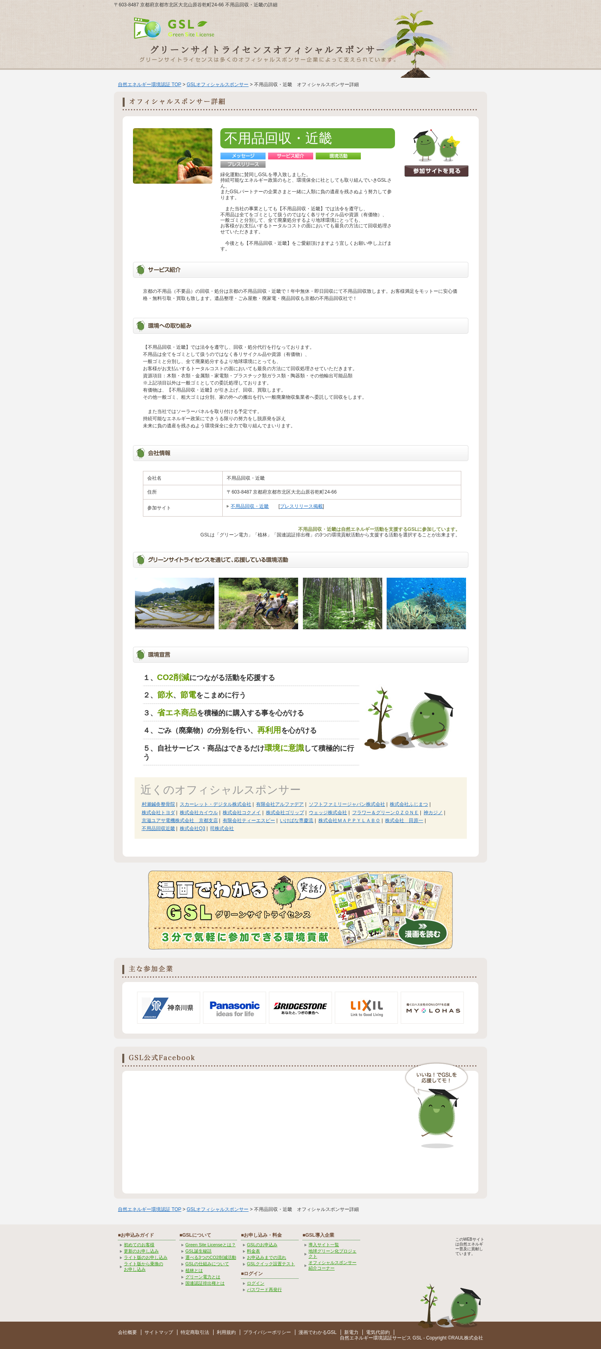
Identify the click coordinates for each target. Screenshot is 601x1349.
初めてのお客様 (139, 1244)
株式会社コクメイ (242, 812)
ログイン (255, 1283)
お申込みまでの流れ (266, 1257)
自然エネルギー (356, 1338)
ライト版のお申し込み (146, 1257)
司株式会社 (222, 828)
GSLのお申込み (262, 1244)
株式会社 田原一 (404, 820)
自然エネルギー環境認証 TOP (149, 84)
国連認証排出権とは (205, 1283)
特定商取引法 (195, 1332)
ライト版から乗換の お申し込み (143, 1266)
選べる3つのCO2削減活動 (210, 1257)
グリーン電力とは (202, 1276)
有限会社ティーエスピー (249, 820)
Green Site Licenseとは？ (210, 1244)
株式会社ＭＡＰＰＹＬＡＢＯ (349, 820)
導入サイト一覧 (323, 1244)
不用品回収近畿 (158, 828)
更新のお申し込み (141, 1251)
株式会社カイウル (199, 812)
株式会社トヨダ (158, 812)
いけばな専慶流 (296, 820)
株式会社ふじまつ (409, 804)
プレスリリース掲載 (301, 506)
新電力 (351, 1332)
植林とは (194, 1270)
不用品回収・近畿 (250, 506)
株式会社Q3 (192, 828)
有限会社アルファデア (280, 804)
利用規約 (226, 1332)
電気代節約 (378, 1332)
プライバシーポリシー (267, 1332)
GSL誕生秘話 (198, 1251)
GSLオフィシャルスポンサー (217, 84)
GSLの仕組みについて (207, 1263)
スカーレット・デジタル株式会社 (215, 804)
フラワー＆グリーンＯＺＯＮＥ (385, 812)
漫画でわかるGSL (318, 1332)
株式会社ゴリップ (285, 812)
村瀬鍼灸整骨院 (158, 804)
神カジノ (433, 812)
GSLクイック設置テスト (271, 1263)
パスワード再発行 (264, 1289)
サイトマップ (158, 1332)
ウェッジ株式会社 (328, 812)
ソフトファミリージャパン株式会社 (347, 804)
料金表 (253, 1251)
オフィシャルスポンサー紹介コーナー (332, 1265)
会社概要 (127, 1332)
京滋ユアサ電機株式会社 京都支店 (180, 820)
